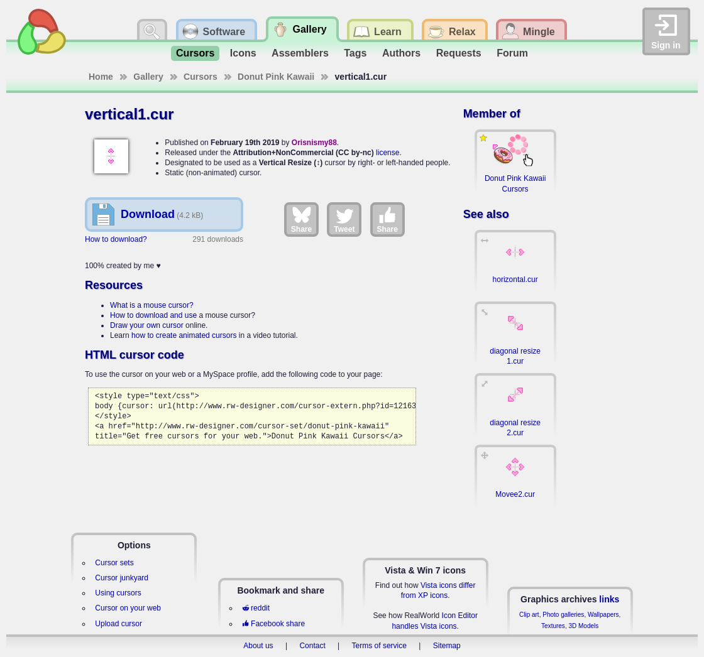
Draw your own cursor (147, 325)
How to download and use (153, 315)
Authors (401, 53)
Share (301, 219)
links (609, 599)
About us (258, 645)
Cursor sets (114, 562)
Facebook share (273, 623)
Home (101, 77)
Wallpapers (603, 614)
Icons (243, 53)
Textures (553, 625)
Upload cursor (118, 623)
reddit (256, 608)
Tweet (344, 219)
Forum (512, 53)
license (387, 152)
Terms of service (379, 645)
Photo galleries (563, 614)
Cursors (195, 53)
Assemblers (300, 53)
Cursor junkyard (121, 577)
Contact (312, 645)
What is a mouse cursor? (152, 305)
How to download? (116, 239)
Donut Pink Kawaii (276, 77)
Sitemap (447, 645)
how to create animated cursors (183, 335)
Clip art (529, 614)
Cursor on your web (128, 608)
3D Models (583, 625)
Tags (355, 53)
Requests (458, 53)
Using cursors (118, 593)
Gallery (148, 77)
